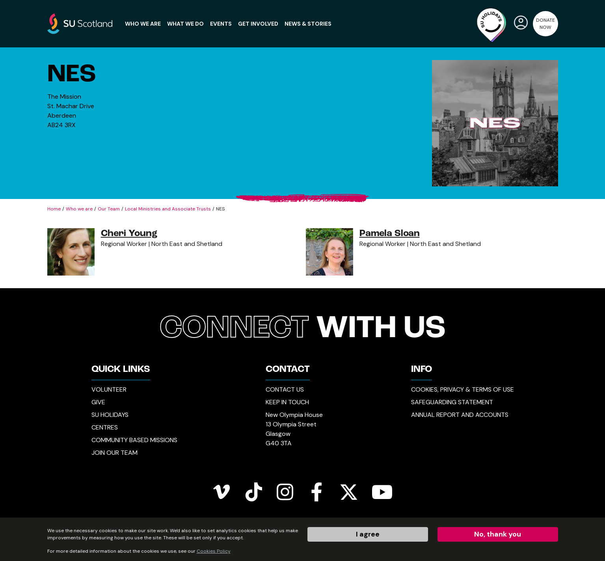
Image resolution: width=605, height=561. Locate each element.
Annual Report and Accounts (459, 415)
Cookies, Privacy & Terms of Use (462, 389)
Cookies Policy (214, 551)
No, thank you (497, 534)
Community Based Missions (134, 440)
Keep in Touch (287, 402)
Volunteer (109, 389)
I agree (368, 534)
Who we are (79, 209)
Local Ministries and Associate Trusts (168, 209)
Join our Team (114, 452)
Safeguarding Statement (452, 402)
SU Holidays (109, 415)
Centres (104, 427)
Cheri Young (129, 233)
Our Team (109, 209)
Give (98, 402)
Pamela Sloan (389, 233)
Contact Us (285, 389)
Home (54, 209)
